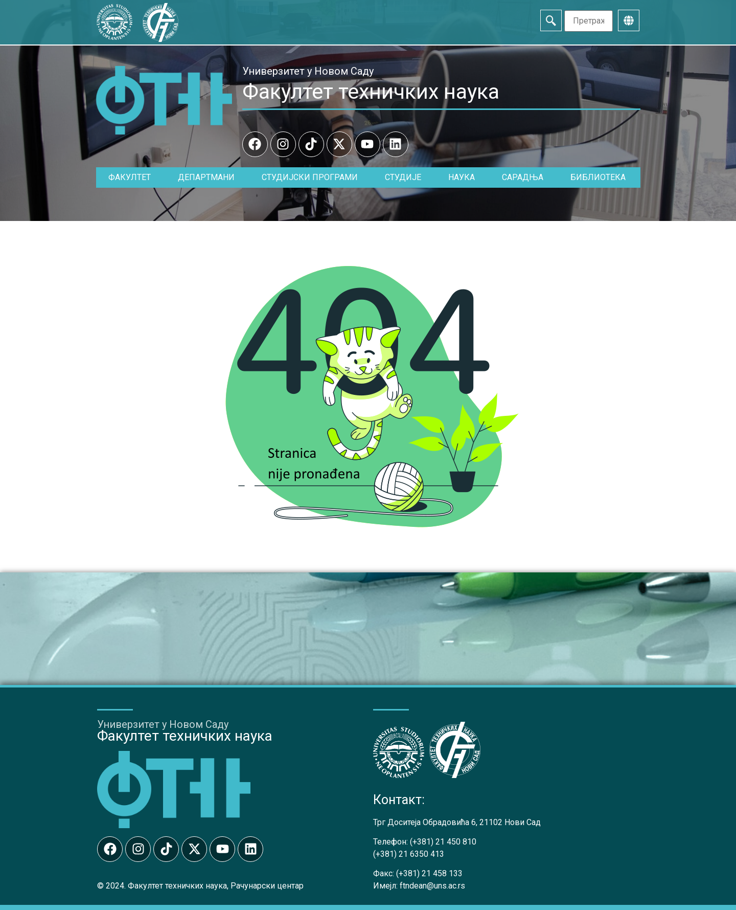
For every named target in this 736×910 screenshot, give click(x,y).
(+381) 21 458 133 (429, 873)
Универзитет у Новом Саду (308, 71)
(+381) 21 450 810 (443, 842)
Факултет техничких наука (370, 91)
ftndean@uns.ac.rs (432, 886)
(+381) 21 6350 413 (408, 854)
